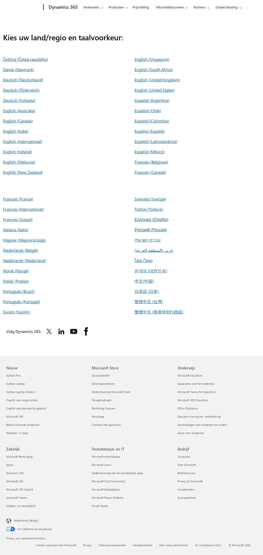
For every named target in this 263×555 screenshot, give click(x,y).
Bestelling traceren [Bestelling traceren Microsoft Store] (103, 408)
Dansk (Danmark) (18, 69)
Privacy (87, 545)
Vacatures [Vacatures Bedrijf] (183, 456)
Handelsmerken (142, 545)
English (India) (15, 131)
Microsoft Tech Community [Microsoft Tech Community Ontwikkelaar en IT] (108, 481)
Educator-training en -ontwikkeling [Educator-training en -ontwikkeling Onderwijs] (199, 416)
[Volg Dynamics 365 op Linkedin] (61, 331)
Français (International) (23, 209)
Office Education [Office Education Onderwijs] (187, 408)
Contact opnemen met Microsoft (56, 545)
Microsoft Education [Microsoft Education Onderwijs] (189, 375)
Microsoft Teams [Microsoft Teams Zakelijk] (16, 498)
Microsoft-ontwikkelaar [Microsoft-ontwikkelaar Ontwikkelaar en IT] (106, 456)
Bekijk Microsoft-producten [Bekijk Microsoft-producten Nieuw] (23, 425)
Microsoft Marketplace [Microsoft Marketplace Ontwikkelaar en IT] (106, 489)
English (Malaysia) (19, 162)
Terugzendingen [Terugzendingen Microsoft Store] (102, 400)
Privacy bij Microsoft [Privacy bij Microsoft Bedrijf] (190, 481)
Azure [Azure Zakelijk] (9, 465)
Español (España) (150, 131)
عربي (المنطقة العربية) (154, 250)
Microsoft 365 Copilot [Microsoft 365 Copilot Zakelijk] (19, 489)
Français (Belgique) (151, 162)
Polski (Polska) (16, 281)
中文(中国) (144, 281)
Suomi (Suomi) (16, 311)
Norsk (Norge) (16, 270)
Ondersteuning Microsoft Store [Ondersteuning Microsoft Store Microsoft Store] (111, 392)
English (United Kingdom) (157, 79)
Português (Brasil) (19, 291)
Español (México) (150, 151)
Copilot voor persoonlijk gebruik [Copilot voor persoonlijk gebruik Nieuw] (26, 408)
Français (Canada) (150, 172)
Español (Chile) (148, 110)
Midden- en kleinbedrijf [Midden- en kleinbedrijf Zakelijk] (20, 506)
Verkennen (91, 7)
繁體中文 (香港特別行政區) (159, 311)
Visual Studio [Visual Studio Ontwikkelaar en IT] (100, 506)
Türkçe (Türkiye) (149, 209)
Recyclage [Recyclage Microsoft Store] (98, 416)
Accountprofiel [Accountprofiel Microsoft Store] (101, 375)
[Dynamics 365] (62, 7)
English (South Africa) (154, 69)
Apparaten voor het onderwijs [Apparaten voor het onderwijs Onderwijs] (195, 384)
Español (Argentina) (152, 100)
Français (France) (18, 199)
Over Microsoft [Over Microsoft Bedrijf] (186, 465)
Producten (116, 7)
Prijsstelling (141, 7)
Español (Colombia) (152, 120)
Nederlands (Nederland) (24, 260)
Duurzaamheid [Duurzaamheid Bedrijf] (186, 498)
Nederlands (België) (20, 250)
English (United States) (155, 90)
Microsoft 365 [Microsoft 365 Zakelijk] (14, 481)
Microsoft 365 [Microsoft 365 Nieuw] (14, 416)
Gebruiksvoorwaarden (112, 545)
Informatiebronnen (170, 7)
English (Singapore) (152, 59)
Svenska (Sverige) (150, 199)
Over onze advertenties (173, 545)
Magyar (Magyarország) (24, 240)
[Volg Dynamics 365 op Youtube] (74, 331)
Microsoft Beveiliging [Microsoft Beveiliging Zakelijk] (19, 456)
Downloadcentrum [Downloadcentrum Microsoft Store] (103, 384)
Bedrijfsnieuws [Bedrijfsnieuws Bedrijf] (186, 473)
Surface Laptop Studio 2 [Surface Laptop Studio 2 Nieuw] (21, 392)
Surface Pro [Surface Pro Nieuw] (13, 375)
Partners (199, 7)
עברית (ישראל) (148, 240)
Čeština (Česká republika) (25, 59)
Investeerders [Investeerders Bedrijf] (185, 489)
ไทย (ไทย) (144, 260)
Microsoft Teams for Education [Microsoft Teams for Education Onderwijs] (196, 392)
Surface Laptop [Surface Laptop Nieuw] (15, 384)
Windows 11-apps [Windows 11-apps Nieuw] (17, 433)
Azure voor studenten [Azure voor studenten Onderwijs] (190, 433)
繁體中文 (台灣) (149, 301)
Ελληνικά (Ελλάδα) (151, 219)
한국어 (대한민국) (151, 270)
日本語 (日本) (147, 291)
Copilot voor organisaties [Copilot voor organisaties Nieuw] (21, 400)
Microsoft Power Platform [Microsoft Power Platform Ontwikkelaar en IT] (107, 498)
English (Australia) (19, 110)
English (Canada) (18, 120)
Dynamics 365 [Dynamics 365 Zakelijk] (15, 473)
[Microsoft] (23, 7)
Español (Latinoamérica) (156, 141)
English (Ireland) (17, 151)
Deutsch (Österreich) (21, 90)
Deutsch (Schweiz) (19, 100)
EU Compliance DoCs (208, 545)
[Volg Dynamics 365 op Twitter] (49, 331)
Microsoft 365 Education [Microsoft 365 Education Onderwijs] (192, 400)
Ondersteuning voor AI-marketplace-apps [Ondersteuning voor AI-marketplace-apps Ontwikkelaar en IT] (117, 473)
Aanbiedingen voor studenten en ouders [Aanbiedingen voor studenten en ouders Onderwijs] (202, 425)
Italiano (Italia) (15, 229)
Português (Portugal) (21, 301)
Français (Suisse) (18, 219)
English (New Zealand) (23, 172)
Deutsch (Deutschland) (23, 79)
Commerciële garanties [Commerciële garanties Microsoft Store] (106, 425)
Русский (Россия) (151, 229)
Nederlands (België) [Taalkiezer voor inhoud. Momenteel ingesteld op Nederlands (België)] (26, 520)
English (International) (22, 141)
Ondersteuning (226, 7)
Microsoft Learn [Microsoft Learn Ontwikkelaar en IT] (101, 465)
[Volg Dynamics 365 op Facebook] (86, 331)
